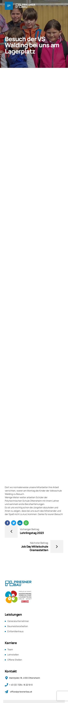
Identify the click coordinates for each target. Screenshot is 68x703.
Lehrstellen (13, 654)
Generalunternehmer (18, 621)
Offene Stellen (14, 659)
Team (10, 649)
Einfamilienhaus (15, 631)
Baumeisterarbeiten (17, 626)
